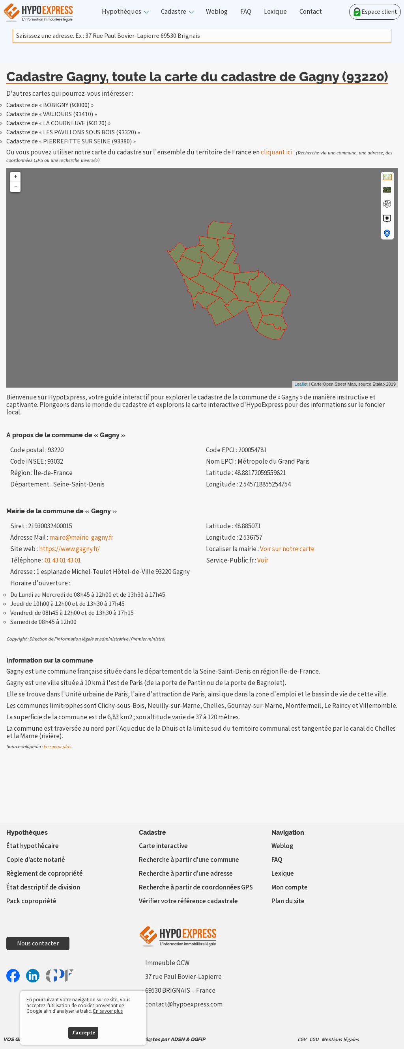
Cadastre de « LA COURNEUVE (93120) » (58, 123)
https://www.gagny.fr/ (69, 549)
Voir (262, 560)
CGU (313, 1039)
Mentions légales (340, 1039)
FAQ (245, 12)
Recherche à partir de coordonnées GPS (196, 887)
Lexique (275, 12)
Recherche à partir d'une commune (189, 860)
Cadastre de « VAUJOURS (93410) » (51, 114)
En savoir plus (57, 746)
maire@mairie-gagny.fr (81, 537)
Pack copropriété (31, 901)
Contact (310, 12)
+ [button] (15, 176)
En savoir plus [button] (108, 1011)
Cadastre (173, 12)
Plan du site (288, 901)
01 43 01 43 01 (63, 560)
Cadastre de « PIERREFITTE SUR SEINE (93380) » (71, 141)
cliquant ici (276, 152)
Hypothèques (121, 12)
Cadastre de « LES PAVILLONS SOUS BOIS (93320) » (73, 132)
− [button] (15, 187)
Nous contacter (38, 943)
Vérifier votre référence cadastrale (188, 901)
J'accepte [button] (83, 1032)
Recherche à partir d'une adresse (186, 873)
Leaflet (300, 384)
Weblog (217, 12)
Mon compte (289, 887)
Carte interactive (163, 846)
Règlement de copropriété (44, 873)
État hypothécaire (32, 846)
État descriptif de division (43, 887)
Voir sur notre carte (287, 549)
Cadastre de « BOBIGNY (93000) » (50, 105)
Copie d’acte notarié (35, 860)
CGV (301, 1039)
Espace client (375, 11)
